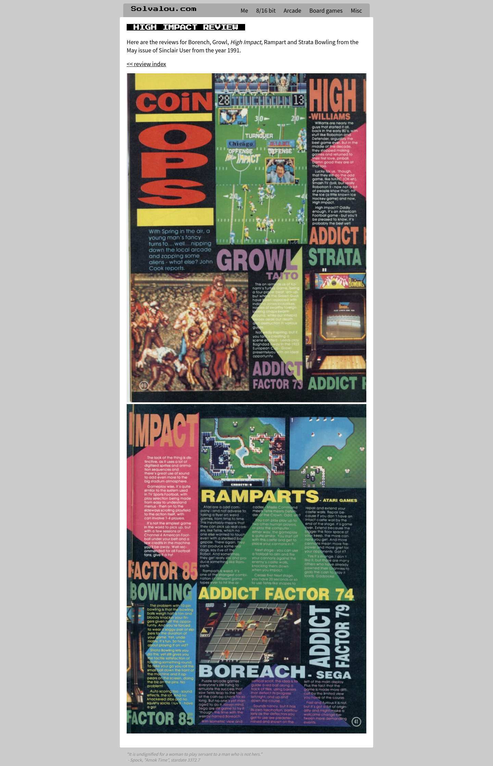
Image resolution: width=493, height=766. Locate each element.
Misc (356, 10)
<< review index (146, 64)
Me (244, 10)
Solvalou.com (164, 9)
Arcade (292, 10)
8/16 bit (266, 10)
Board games (326, 10)
